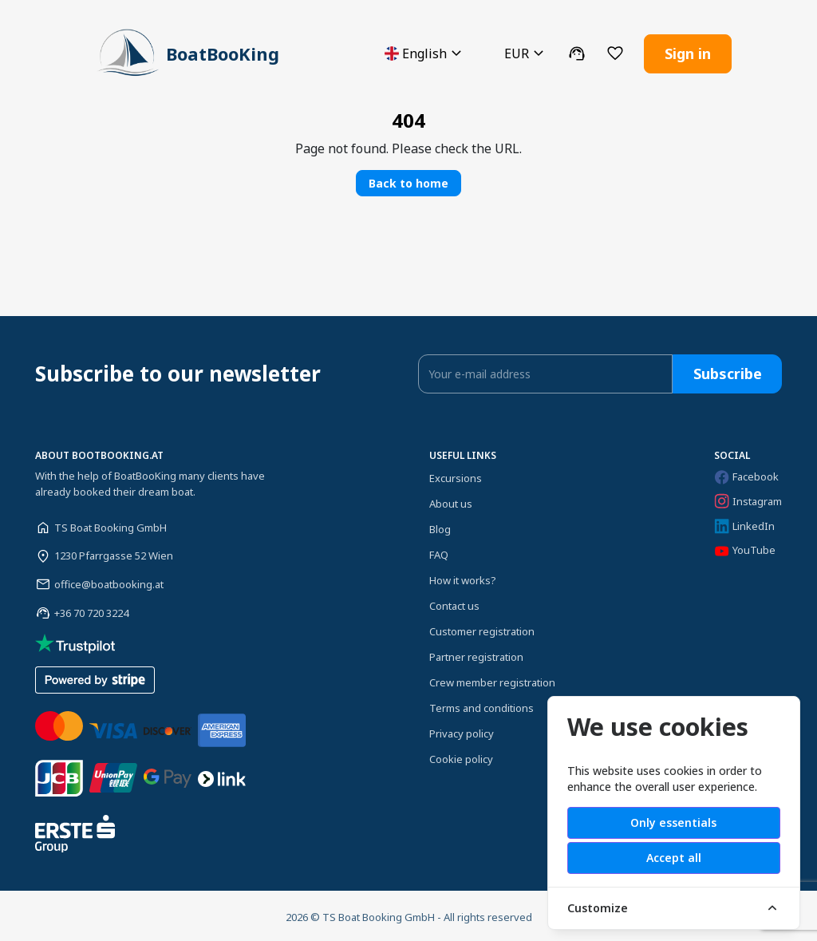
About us (450, 501)
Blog (440, 527)
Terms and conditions (481, 705)
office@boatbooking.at (109, 582)
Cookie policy (461, 756)
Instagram (748, 499)
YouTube (745, 548)
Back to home (408, 180)
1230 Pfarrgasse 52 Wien (113, 553)
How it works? (462, 578)
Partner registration (476, 654)
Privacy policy (461, 731)
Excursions (455, 476)
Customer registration (482, 629)
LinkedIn (744, 524)
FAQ (438, 552)
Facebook (746, 474)
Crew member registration (492, 680)
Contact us (454, 603)
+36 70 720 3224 (91, 610)
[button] (425, 52)
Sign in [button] (688, 51)
